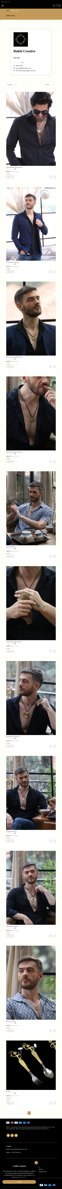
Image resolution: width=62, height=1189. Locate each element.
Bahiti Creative (14, 171)
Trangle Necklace (11, 831)
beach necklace (11, 1021)
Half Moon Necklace (12, 926)
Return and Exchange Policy (39, 1171)
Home (8, 10)
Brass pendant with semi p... (14, 167)
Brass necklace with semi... (14, 357)
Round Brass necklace (12, 736)
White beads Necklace (12, 262)
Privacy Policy (22, 1177)
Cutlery (8, 1091)
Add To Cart (10, 177)
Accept (19, 1182)
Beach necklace (11, 547)
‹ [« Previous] (7, 1113)
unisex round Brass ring (13, 641)
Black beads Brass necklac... (14, 452)
